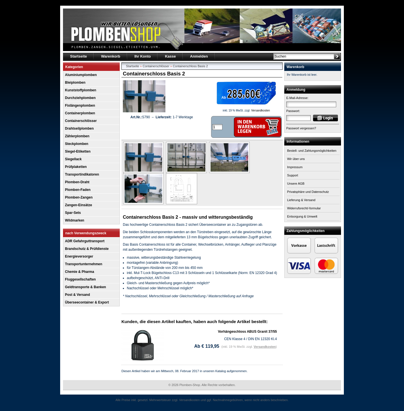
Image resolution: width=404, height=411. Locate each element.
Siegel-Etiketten (78, 151)
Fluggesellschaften (80, 279)
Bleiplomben (75, 83)
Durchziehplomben (80, 98)
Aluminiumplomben (81, 75)
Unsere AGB (295, 183)
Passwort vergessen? (301, 128)
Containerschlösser (81, 121)
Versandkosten (260, 110)
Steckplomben (76, 144)
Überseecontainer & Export (87, 302)
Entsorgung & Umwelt (302, 216)
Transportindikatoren (82, 174)
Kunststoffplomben (80, 90)
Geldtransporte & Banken (85, 287)
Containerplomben (80, 113)
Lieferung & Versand (301, 200)
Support (292, 175)
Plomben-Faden (78, 190)
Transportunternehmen (83, 264)
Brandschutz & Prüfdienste (87, 249)
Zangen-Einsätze (78, 205)
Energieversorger (79, 256)
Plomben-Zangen (78, 197)
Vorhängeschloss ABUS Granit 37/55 (247, 332)
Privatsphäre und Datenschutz (308, 191)
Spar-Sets (73, 213)
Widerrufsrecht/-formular (304, 208)
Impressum (294, 167)
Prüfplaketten (76, 167)
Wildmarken (74, 220)
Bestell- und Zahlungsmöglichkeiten (311, 150)
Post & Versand (77, 295)
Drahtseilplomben (79, 128)
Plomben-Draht (77, 182)
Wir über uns (296, 159)
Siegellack (73, 159)
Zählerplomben (77, 136)
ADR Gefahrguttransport (84, 241)
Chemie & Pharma (79, 272)
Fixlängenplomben (80, 106)
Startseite (132, 66)
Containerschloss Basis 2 (190, 66)
